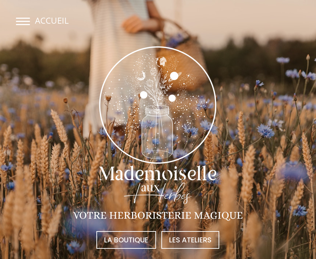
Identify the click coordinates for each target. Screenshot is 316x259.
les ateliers (190, 240)
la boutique (126, 240)
